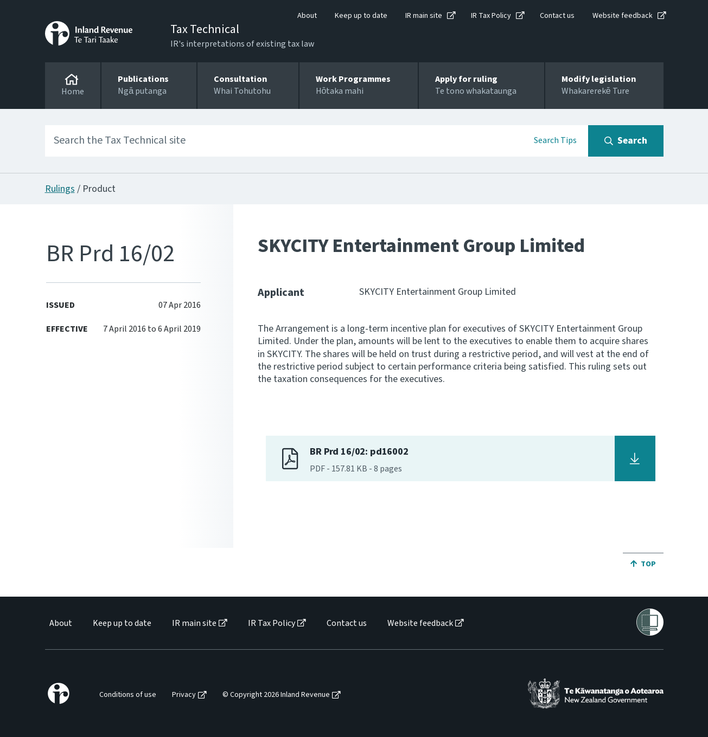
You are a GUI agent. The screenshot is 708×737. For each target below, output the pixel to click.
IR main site (423, 15)
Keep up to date (361, 15)
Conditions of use (127, 695)
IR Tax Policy (491, 15)
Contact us (557, 15)
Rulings (60, 189)
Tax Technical (204, 29)
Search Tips (555, 140)
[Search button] (626, 141)
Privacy (184, 695)
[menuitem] (60, 623)
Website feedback (622, 15)
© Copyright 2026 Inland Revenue (276, 695)
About (307, 15)
